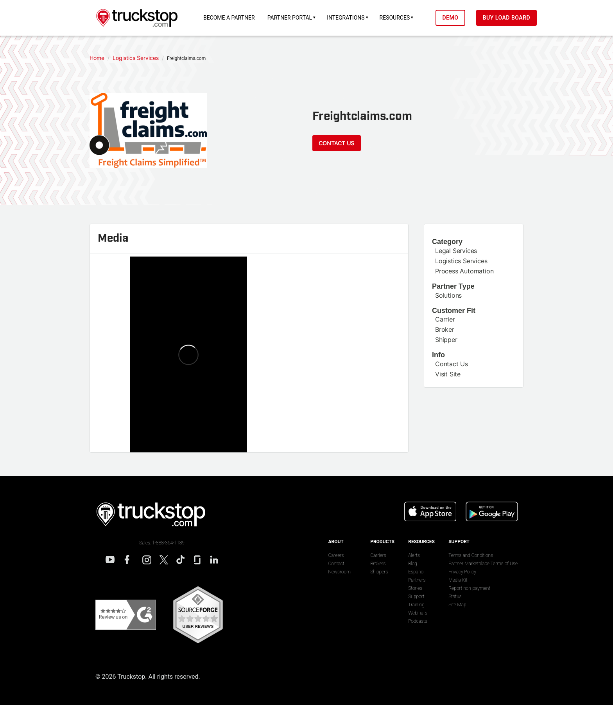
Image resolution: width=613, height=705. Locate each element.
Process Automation (464, 271)
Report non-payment (469, 588)
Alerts (414, 555)
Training (416, 604)
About (335, 541)
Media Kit (457, 580)
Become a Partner (229, 17)
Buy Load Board (507, 17)
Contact (336, 563)
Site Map (457, 604)
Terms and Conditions (470, 555)
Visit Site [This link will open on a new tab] (448, 374)
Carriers (378, 555)
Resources (395, 17)
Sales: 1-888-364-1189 (162, 543)
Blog (412, 563)
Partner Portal (289, 17)
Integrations (345, 17)
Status (455, 596)
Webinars (417, 613)
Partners (416, 580)
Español (416, 572)
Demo (450, 17)
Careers (336, 555)
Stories (415, 588)
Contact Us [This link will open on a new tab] (451, 364)
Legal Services (456, 251)
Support (416, 596)
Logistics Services (461, 261)
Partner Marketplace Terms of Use (483, 563)
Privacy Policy (462, 572)
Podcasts (417, 621)
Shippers (379, 572)
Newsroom (339, 572)
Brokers (377, 563)
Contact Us (336, 143)
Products (382, 541)
